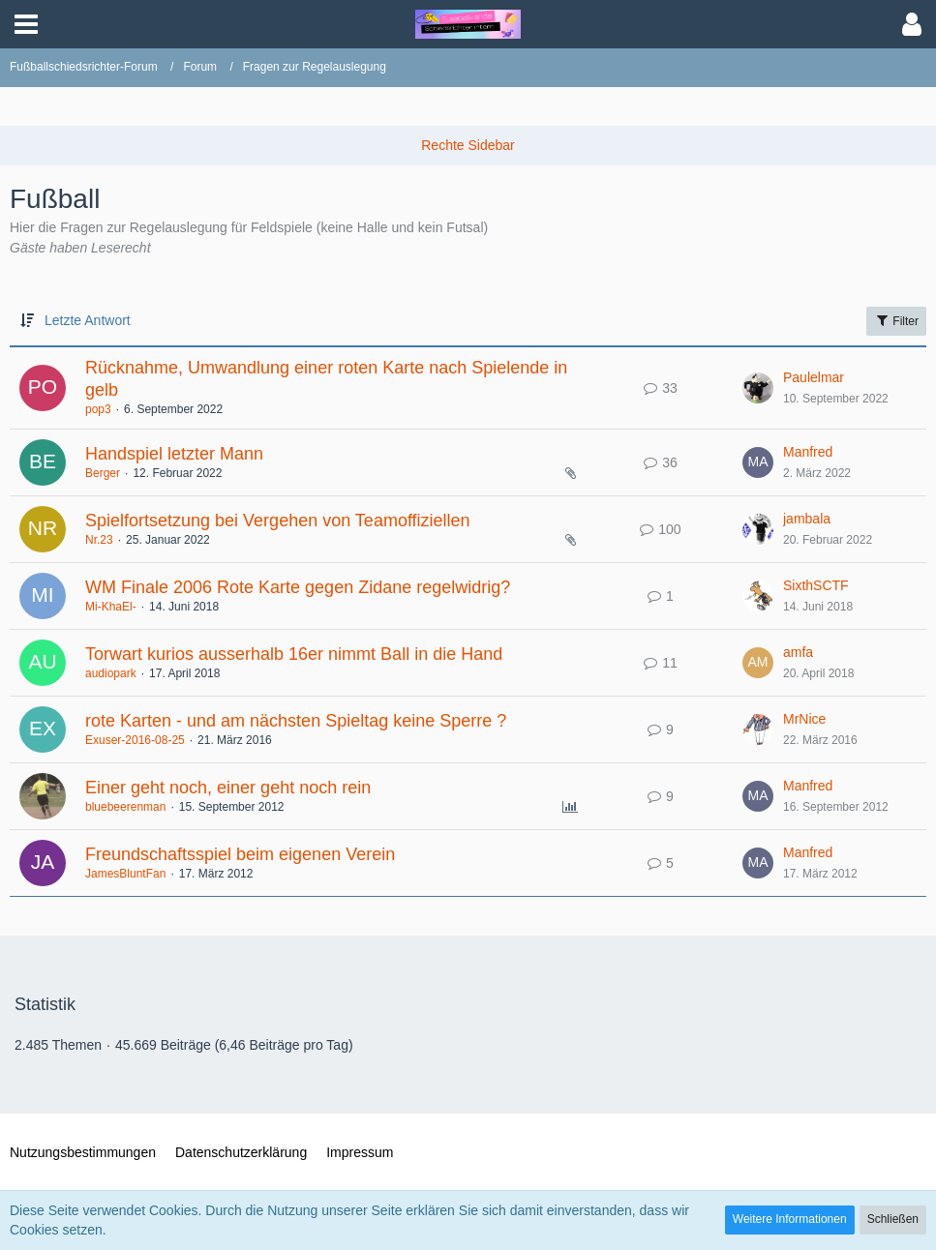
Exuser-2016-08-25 (135, 740)
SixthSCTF (816, 585)
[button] (26, 24)
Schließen (893, 1219)
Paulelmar (813, 377)
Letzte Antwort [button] (88, 320)
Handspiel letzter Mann (174, 453)
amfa (798, 652)
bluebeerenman (125, 807)
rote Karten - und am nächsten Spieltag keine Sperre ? (295, 720)
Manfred (807, 452)
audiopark (110, 673)
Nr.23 (99, 540)
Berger (102, 473)
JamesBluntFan (125, 873)
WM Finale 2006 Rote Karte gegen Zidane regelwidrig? (297, 587)
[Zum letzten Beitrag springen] (757, 387)
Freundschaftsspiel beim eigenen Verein (240, 854)
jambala (806, 518)
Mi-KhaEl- (110, 606)
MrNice (804, 719)
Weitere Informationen (790, 1219)
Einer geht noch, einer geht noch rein (228, 787)
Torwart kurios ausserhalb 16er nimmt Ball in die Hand (293, 654)
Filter (896, 320)
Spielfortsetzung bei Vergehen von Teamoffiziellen (277, 520)
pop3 (98, 409)
